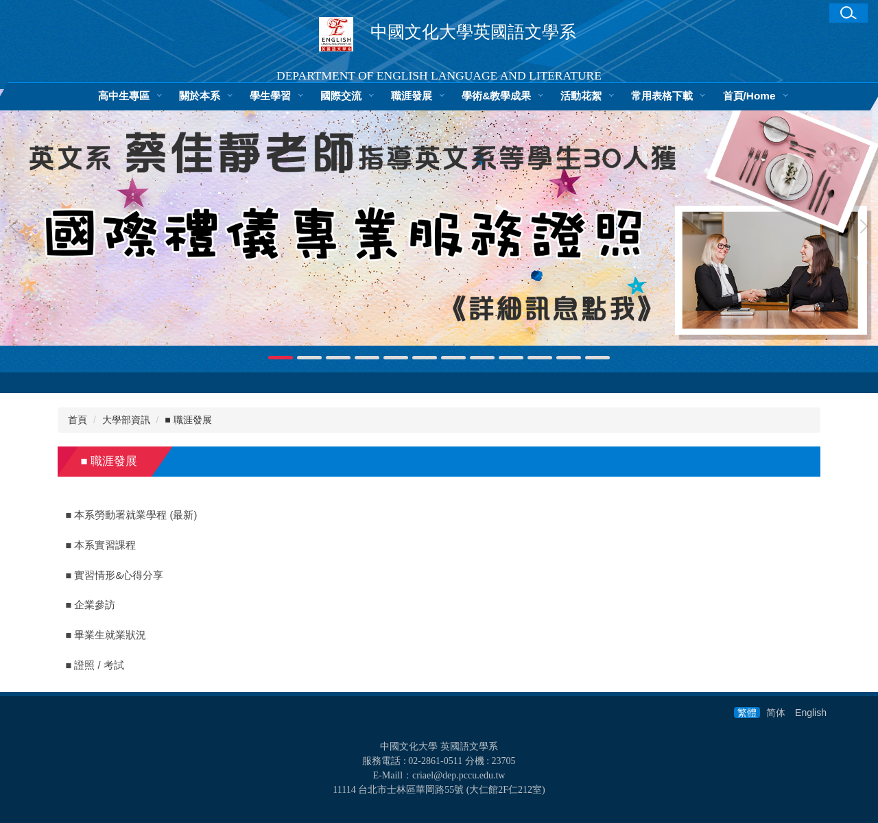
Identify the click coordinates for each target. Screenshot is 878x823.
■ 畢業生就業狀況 (106, 635)
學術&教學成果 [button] (496, 96)
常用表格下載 (662, 96)
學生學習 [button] (270, 96)
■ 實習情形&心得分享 (115, 575)
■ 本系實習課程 (101, 545)
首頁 (77, 419)
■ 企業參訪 (91, 604)
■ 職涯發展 (188, 419)
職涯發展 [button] (411, 96)
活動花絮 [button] (581, 96)
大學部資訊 (126, 419)
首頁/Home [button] (749, 96)
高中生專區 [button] (124, 96)
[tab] (280, 358)
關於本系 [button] (199, 96)
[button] (848, 13)
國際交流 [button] (340, 96)
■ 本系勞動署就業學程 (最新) (132, 515)
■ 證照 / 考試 (95, 665)
